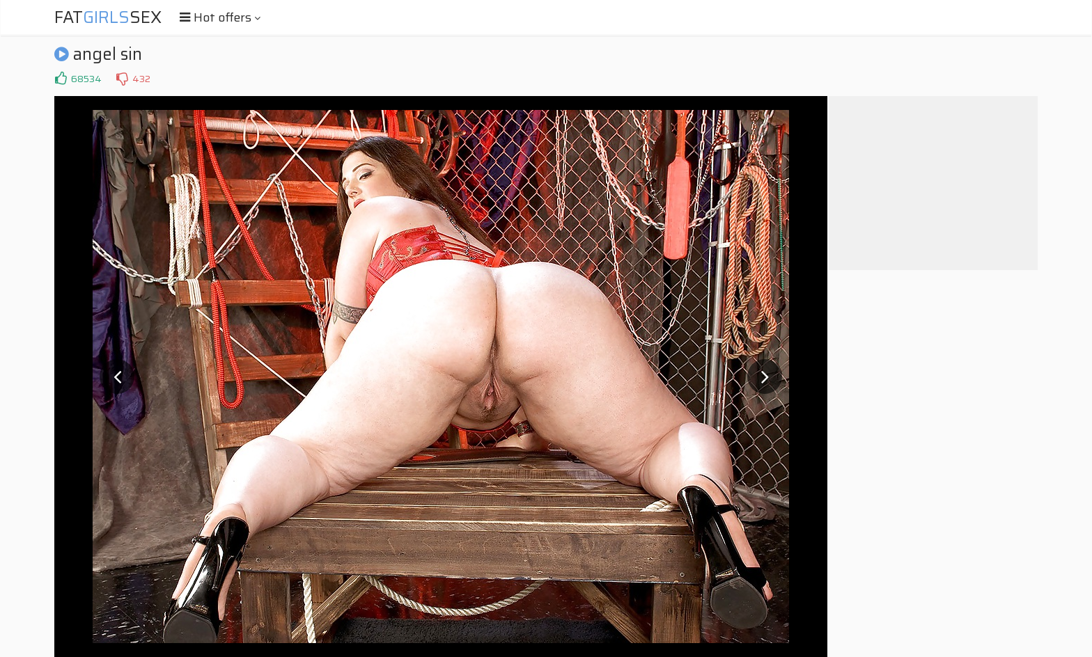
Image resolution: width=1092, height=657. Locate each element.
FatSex (108, 17)
